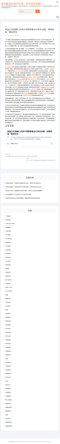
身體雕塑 (8, 396)
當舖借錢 (8, 347)
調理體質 (8, 388)
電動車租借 (9, 422)
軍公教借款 (9, 400)
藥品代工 (8, 385)
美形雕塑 (8, 370)
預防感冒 (33, 89)
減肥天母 (48, 79)
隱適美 (34, 73)
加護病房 (8, 242)
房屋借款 (8, 272)
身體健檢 (8, 392)
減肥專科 (8, 313)
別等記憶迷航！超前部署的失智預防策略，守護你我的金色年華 (23, 187)
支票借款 (8, 283)
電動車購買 (9, 426)
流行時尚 (8, 306)
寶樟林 (35, 77)
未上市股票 (9, 291)
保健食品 (8, 220)
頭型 (27, 67)
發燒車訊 (8, 355)
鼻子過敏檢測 (9, 67)
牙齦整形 (47, 87)
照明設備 (8, 321)
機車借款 (8, 298)
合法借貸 (8, 246)
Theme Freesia (37, 441)
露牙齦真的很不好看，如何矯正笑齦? (21, 3)
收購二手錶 (9, 287)
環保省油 (8, 343)
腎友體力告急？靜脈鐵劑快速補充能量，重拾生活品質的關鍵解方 (24, 190)
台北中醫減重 (46, 93)
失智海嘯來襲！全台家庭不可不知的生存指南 (18, 194)
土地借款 (8, 253)
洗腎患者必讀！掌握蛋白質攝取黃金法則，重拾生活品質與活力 (23, 183)
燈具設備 (8, 332)
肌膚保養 (8, 373)
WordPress (48, 441)
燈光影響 (8, 325)
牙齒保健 (8, 340)
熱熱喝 (25, 93)
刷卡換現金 (9, 238)
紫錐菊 (29, 95)
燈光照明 (8, 328)
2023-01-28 (8, 26)
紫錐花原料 (28, 77)
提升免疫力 (34, 79)
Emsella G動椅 (20, 71)
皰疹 (7, 358)
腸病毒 (41, 85)
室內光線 (8, 257)
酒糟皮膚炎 (9, 407)
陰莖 (7, 415)
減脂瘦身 (8, 317)
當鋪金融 (8, 351)
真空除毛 (8, 362)
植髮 (7, 295)
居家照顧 (8, 265)
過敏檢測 (8, 403)
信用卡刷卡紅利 (10, 223)
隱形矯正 (15, 87)
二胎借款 (8, 216)
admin (10, 35)
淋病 (7, 310)
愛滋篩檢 (7, 75)
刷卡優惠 (8, 235)
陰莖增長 (22, 81)
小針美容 (8, 261)
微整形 (7, 268)
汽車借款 (8, 302)
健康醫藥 (16, 35)
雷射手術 (8, 418)
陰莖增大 (19, 79)
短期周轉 (8, 366)
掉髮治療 (8, 276)
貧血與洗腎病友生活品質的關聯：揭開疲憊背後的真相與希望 (23, 198)
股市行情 (8, 377)
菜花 (7, 381)
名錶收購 (8, 250)
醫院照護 (8, 411)
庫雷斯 (16, 85)
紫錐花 (25, 95)
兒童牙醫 (8, 231)
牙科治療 (8, 336)
